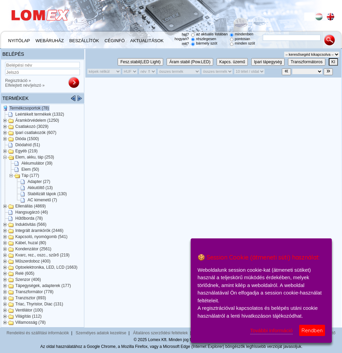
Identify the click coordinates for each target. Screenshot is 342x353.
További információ (271, 330)
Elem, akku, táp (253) (34, 157)
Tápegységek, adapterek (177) (43, 285)
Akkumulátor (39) (36, 163)
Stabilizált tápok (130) (47, 193)
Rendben (312, 330)
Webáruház (50, 40)
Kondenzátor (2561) (33, 249)
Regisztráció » (18, 80)
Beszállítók (84, 40)
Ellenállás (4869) (30, 206)
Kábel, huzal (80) (30, 242)
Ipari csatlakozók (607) (35, 132)
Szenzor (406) (28, 279)
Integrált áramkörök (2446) (39, 230)
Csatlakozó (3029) (31, 126)
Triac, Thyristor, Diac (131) (39, 304)
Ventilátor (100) (29, 310)
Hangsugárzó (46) (31, 212)
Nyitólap (19, 40)
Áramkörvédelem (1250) (37, 120)
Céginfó (115, 40)
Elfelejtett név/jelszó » (25, 85)
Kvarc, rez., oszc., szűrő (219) (42, 255)
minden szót (245, 43)
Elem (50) (30, 169)
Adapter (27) (39, 181)
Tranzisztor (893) (30, 298)
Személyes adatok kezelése (101, 333)
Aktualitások (147, 40)
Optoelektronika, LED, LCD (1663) (46, 267)
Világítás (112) (28, 316)
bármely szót (206, 43)
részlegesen (206, 39)
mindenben (244, 34)
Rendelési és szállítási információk (37, 333)
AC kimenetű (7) (42, 200)
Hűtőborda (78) (29, 218)
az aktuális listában (212, 34)
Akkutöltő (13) (40, 187)
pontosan (242, 39)
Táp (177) (30, 175)
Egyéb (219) (26, 151)
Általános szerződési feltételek (160, 333)
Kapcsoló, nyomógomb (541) (41, 236)
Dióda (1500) (27, 138)
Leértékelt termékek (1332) (39, 114)
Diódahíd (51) (27, 144)
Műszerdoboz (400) (32, 261)
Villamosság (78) (30, 322)
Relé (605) (24, 273)
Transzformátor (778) (34, 291)
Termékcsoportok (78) (29, 108)
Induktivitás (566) (30, 224)
